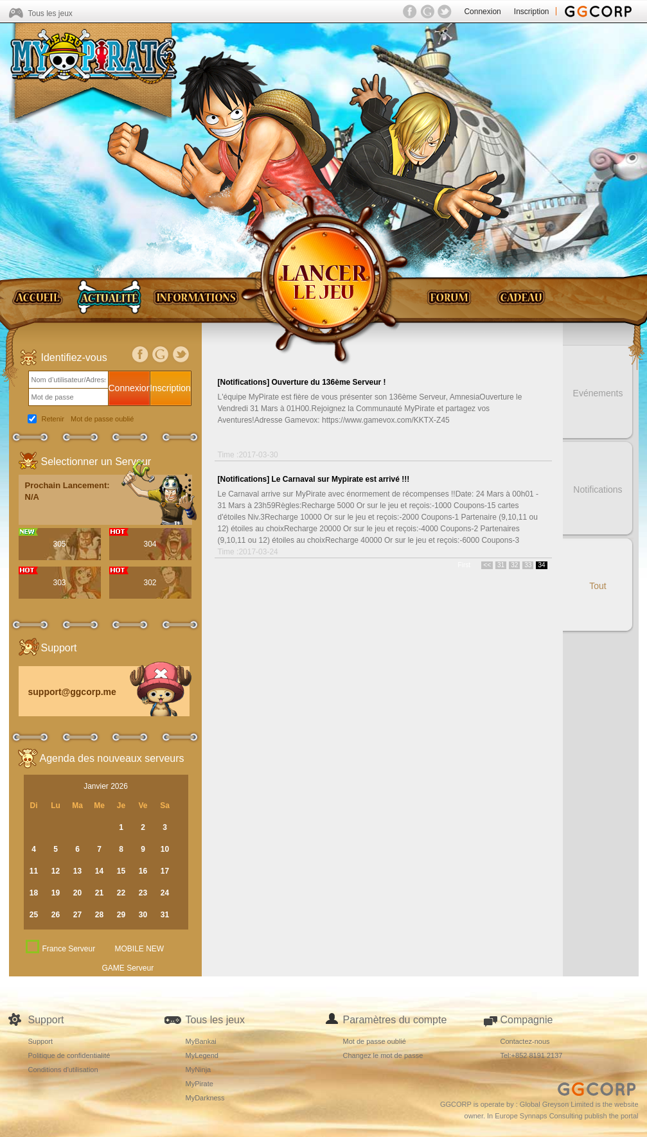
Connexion (482, 11)
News (109, 297)
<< (487, 565)
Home (40, 297)
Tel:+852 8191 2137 (532, 1055)
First (464, 565)
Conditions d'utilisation (63, 1069)
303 (59, 582)
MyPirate (199, 1084)
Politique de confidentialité (69, 1055)
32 (514, 565)
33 (527, 565)
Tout (597, 586)
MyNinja (198, 1069)
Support (40, 1041)
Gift (521, 297)
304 (149, 544)
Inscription (531, 11)
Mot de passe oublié (102, 419)
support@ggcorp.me (72, 692)
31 (500, 565)
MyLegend (202, 1055)
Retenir (53, 419)
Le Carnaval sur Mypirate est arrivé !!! (341, 479)
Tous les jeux (50, 13)
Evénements (598, 393)
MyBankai (201, 1041)
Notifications (597, 489)
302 (149, 582)
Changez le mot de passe (383, 1055)
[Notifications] (244, 382)
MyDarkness (205, 1098)
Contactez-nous (525, 1041)
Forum (454, 297)
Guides (196, 297)
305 (59, 544)
